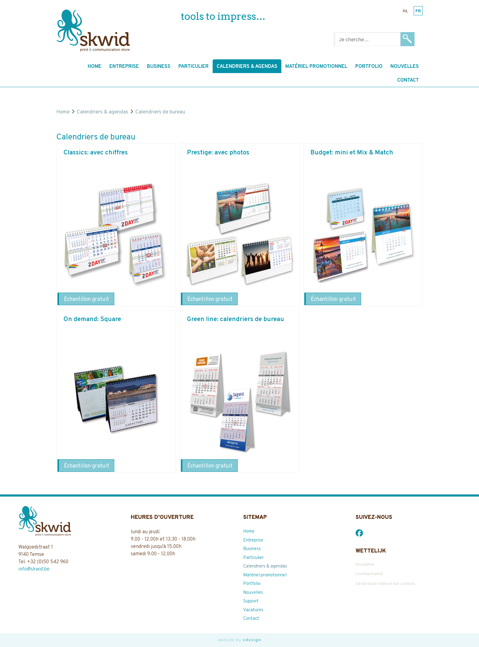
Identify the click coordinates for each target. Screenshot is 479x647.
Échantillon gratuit (86, 299)
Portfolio (368, 67)
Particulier (193, 67)
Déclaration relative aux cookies (385, 584)
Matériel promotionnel (316, 67)
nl (405, 11)
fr (418, 11)
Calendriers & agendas (247, 67)
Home (94, 67)
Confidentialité (369, 574)
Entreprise (124, 67)
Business (158, 67)
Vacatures (253, 610)
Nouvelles (404, 67)
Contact (408, 80)
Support (251, 601)
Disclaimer (365, 564)
